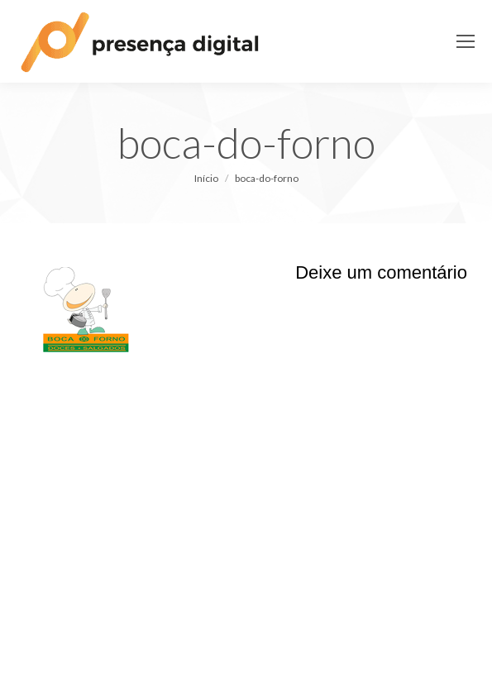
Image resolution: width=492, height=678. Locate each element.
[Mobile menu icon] (465, 41)
